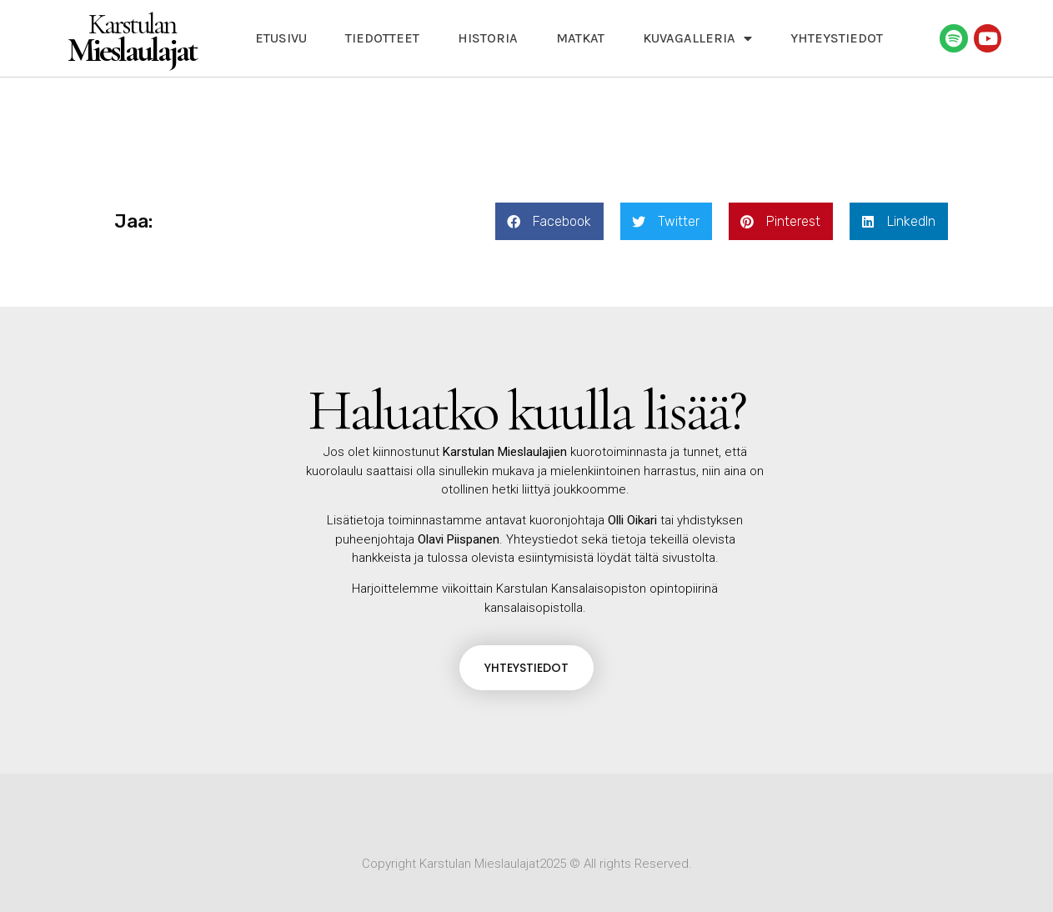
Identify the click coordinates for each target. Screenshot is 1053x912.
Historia (488, 38)
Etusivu (281, 38)
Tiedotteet (382, 38)
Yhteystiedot (836, 38)
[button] (549, 221)
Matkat (580, 38)
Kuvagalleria (697, 38)
